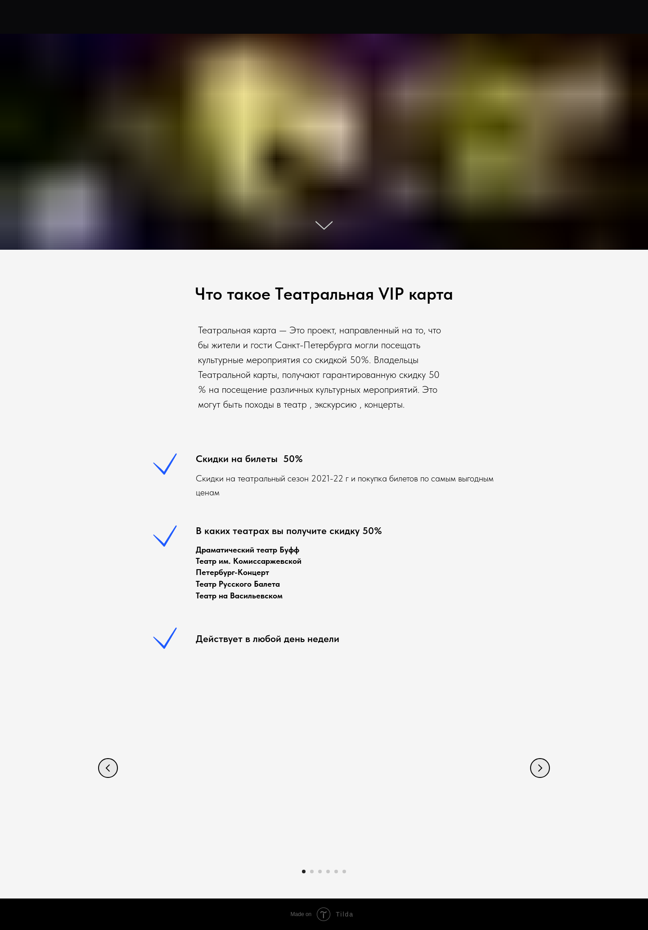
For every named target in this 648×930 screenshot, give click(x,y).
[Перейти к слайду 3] (320, 871)
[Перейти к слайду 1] (304, 871)
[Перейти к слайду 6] (344, 871)
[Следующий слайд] (540, 768)
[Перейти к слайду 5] (336, 871)
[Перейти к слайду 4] (328, 871)
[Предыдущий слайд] (108, 768)
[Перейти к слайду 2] (312, 871)
